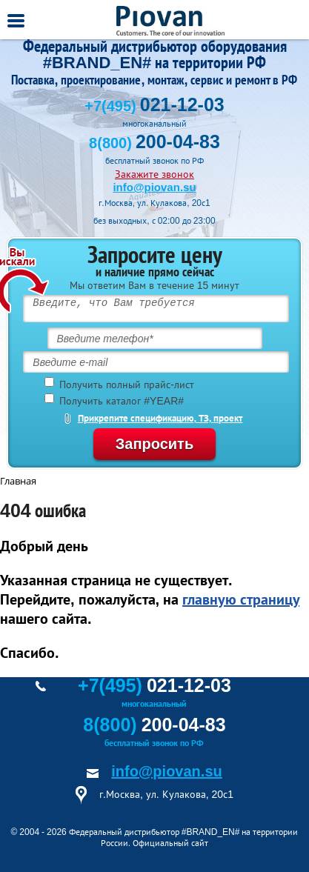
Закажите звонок (154, 174)
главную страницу (240, 599)
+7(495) (154, 106)
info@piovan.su (154, 187)
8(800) (154, 143)
